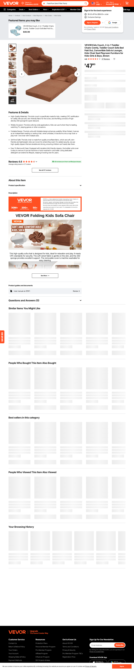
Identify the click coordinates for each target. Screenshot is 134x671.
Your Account (13, 653)
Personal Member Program (45, 647)
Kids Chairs (48, 15)
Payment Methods (15, 660)
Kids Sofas (57, 15)
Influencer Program (43, 657)
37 (25, 164)
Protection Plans (42, 643)
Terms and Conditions (111, 27)
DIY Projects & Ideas (43, 660)
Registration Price (68, 657)
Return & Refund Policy (17, 647)
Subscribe (120, 645)
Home (10, 15)
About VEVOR (67, 643)
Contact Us (13, 643)
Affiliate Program (42, 653)
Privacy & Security (68, 650)
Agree (122, 666)
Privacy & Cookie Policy (97, 652)
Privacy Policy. (91, 29)
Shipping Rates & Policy (17, 657)
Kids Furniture (27, 15)
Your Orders (13, 650)
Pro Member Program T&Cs (72, 653)
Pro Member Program (44, 650)
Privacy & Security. (91, 666)
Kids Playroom (37, 15)
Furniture (17, 15)
